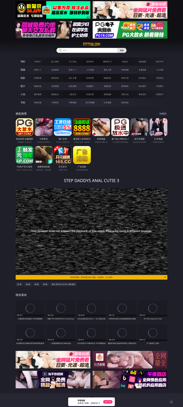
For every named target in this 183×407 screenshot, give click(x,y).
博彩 (23, 61)
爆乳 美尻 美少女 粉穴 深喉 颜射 (63, 284)
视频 (23, 69)
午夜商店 (55, 102)
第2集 (28, 284)
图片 (23, 86)
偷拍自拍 (55, 78)
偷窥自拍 (37, 86)
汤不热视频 (90, 102)
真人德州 (55, 61)
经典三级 (125, 78)
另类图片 (160, 86)
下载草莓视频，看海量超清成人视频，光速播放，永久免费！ (117, 277)
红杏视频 (107, 102)
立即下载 (108, 402)
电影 (23, 77)
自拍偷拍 (55, 69)
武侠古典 (90, 94)
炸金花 (125, 61)
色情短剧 (125, 102)
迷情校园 (107, 94)
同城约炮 (37, 102)
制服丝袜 (107, 78)
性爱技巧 (160, 94)
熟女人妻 (107, 69)
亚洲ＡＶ (37, 69)
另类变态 (160, 78)
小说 (23, 94)
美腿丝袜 (107, 86)
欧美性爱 (90, 78)
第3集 (37, 284)
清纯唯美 (125, 86)
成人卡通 (72, 78)
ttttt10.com (91, 44)
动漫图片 (90, 86)
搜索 (122, 50)
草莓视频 (72, 102)
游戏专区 (90, 61)
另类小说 (125, 94)
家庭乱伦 (55, 94)
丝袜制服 (125, 69)
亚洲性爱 (37, 78)
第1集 (19, 284)
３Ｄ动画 (90, 69)
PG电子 (38, 61)
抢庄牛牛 (160, 61)
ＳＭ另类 (160, 69)
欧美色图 (72, 86)
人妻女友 (72, 94)
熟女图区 (142, 86)
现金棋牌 (142, 61)
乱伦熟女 (142, 78)
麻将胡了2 (107, 61)
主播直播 (142, 69)
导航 (23, 102)
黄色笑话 (142, 94)
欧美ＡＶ (72, 69)
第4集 (45, 284)
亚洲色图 (55, 86)
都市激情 (37, 94)
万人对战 (72, 61)
